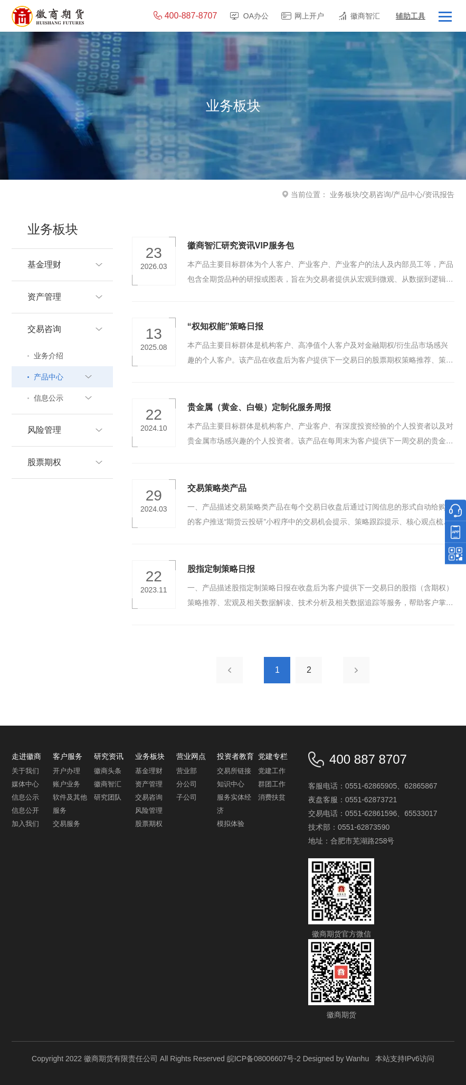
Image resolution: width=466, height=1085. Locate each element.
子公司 (186, 797)
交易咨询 (376, 194)
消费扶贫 (272, 797)
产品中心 (408, 194)
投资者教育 (235, 756)
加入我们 (25, 824)
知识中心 (230, 784)
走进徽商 (26, 756)
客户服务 (67, 756)
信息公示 (25, 797)
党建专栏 (273, 756)
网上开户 (309, 16)
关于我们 (25, 771)
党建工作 (272, 771)
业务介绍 (48, 355)
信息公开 (25, 810)
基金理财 (149, 771)
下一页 (356, 670)
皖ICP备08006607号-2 (264, 1058)
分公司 (186, 784)
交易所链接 (234, 771)
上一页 (229, 670)
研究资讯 (108, 756)
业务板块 (344, 194)
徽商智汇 (365, 16)
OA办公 (256, 16)
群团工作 (272, 784)
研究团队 (107, 797)
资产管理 (149, 784)
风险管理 (149, 810)
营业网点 (191, 756)
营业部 (186, 771)
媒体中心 (25, 784)
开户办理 (66, 771)
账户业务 (66, 784)
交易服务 (66, 824)
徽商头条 (107, 771)
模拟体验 (230, 824)
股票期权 (149, 824)
